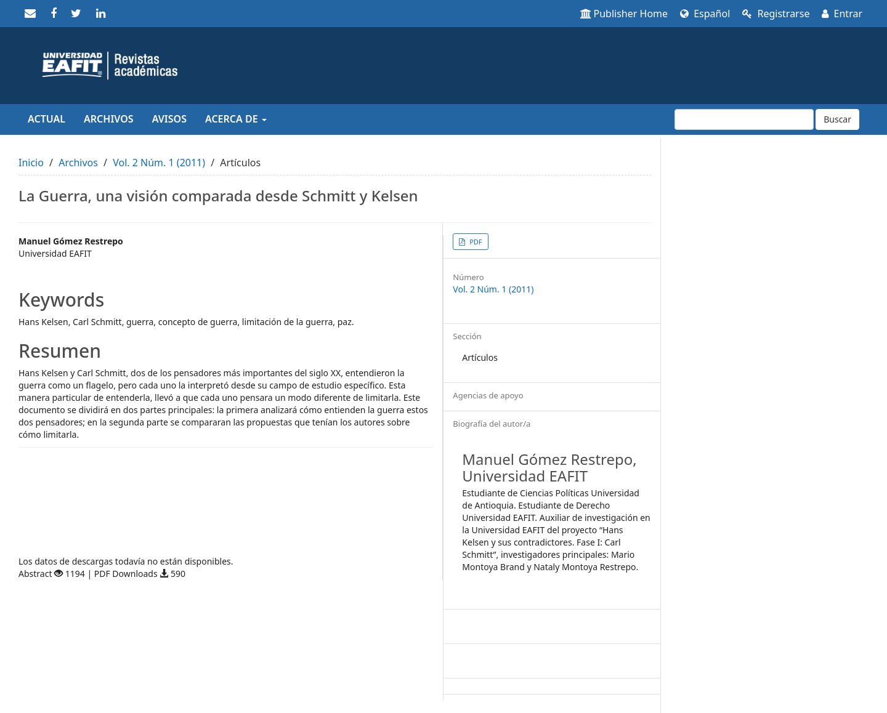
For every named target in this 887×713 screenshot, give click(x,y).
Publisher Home (624, 13)
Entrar (842, 13)
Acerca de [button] (236, 119)
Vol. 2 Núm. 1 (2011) (159, 162)
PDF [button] (475, 241)
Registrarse (775, 13)
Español (705, 13)
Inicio (31, 162)
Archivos (109, 119)
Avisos (169, 119)
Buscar (837, 119)
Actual (46, 119)
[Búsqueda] (744, 119)
